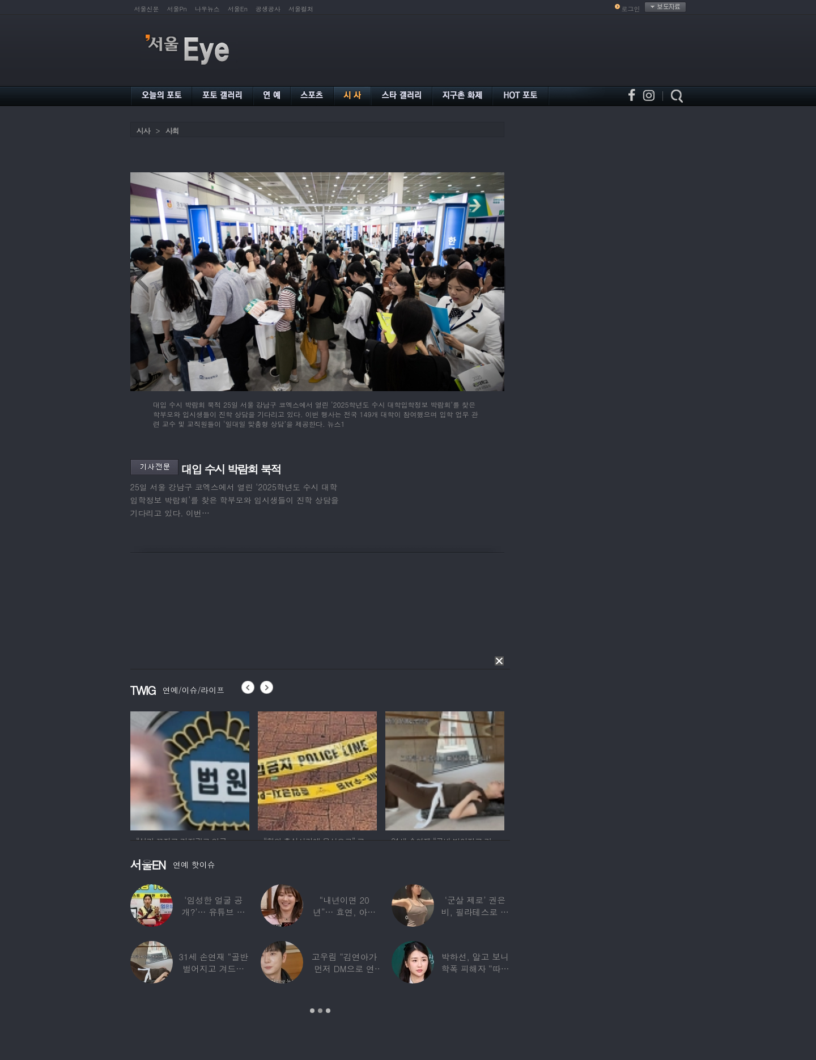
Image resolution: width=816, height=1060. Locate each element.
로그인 (631, 9)
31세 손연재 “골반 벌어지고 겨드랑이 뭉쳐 (213, 968)
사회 (172, 130)
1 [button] (312, 1010)
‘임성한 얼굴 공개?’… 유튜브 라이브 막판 (213, 912)
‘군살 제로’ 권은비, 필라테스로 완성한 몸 (474, 912)
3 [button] (328, 1010)
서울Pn (177, 9)
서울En (238, 9)
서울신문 (146, 9)
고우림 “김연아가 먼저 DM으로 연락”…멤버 (344, 968)
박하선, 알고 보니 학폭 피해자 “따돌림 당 (475, 968)
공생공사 (268, 9)
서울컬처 (300, 9)
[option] (189, 769)
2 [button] (320, 1010)
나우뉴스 (207, 9)
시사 (143, 130)
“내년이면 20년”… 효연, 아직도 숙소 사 (343, 912)
